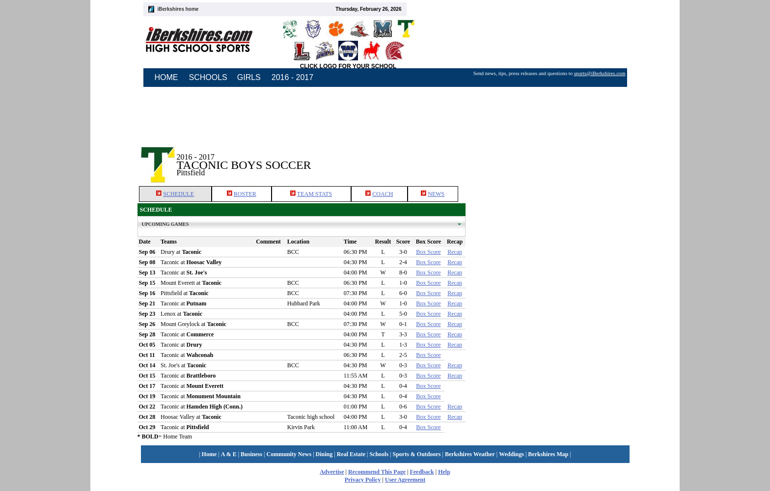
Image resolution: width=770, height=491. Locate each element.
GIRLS (249, 77)
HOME (166, 77)
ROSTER (245, 194)
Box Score (428, 251)
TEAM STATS (314, 194)
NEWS (436, 194)
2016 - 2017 (292, 77)
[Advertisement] (549, 156)
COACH (382, 194)
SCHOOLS (208, 77)
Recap (454, 251)
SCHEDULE (178, 194)
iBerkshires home (178, 9)
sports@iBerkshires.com (600, 73)
